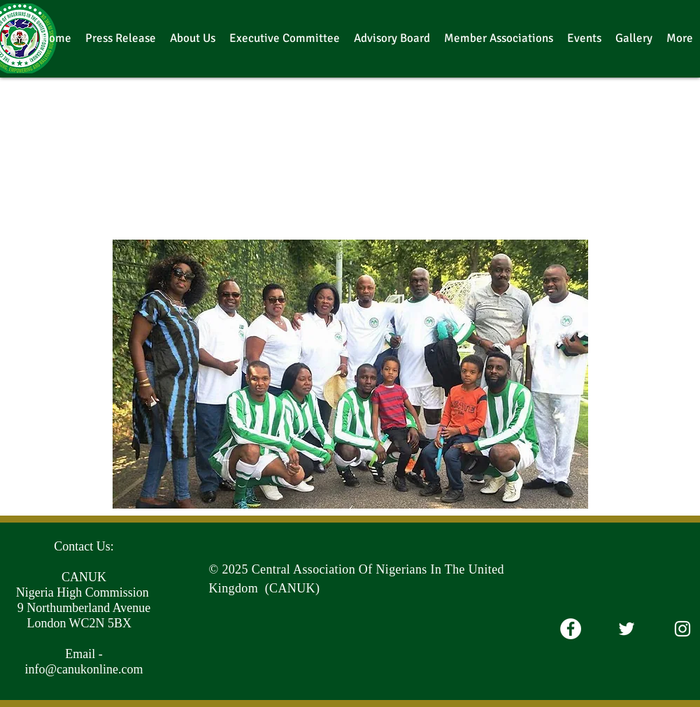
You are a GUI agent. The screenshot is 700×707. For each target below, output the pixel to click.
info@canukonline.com (83, 669)
